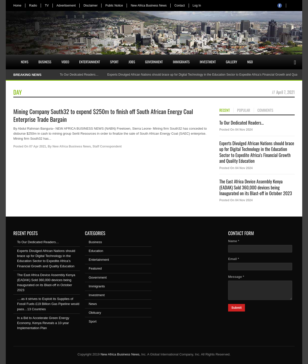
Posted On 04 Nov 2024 (236, 129)
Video (65, 61)
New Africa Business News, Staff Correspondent (87, 146)
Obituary (95, 313)
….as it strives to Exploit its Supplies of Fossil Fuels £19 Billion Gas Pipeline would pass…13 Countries (48, 304)
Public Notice (114, 5)
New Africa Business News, (120, 354)
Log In (197, 5)
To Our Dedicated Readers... (241, 122)
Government (154, 61)
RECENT (224, 110)
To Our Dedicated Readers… (79, 74)
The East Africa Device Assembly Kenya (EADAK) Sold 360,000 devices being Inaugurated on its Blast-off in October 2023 (255, 187)
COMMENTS (265, 110)
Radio (33, 5)
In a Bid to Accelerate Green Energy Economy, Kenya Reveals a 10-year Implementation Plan (43, 323)
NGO (250, 61)
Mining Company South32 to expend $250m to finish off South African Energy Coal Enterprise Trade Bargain (103, 115)
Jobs (132, 61)
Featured (95, 268)
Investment (208, 61)
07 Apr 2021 (37, 146)
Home (17, 5)
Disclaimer (90, 5)
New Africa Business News (149, 5)
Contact (179, 5)
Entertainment (89, 61)
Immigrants (181, 61)
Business (44, 61)
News (24, 61)
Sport (114, 61)
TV (46, 5)
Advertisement (66, 5)
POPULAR (243, 110)
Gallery (231, 61)
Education (96, 251)
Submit (236, 307)
